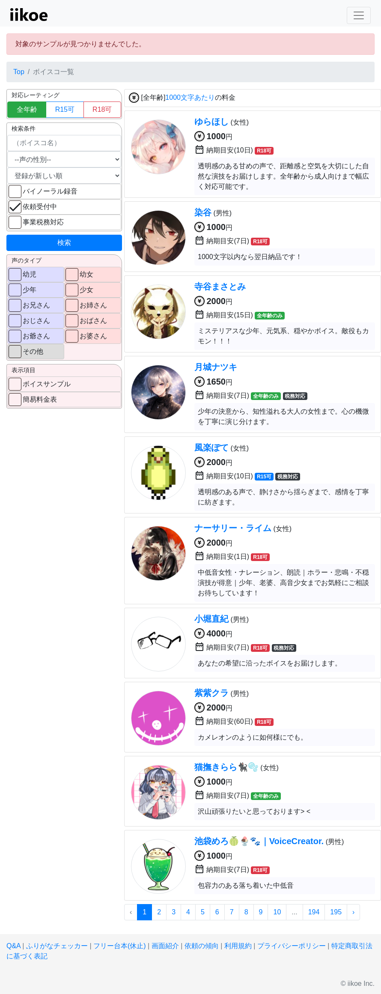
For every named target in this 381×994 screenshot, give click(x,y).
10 (277, 912)
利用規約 (238, 945)
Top (18, 71)
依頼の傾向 (202, 945)
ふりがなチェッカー (57, 945)
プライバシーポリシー (291, 945)
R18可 (102, 109)
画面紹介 (165, 945)
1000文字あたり (190, 97)
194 (314, 912)
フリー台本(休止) (119, 945)
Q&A (13, 945)
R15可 (64, 109)
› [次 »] (353, 912)
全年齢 (27, 109)
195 (336, 912)
